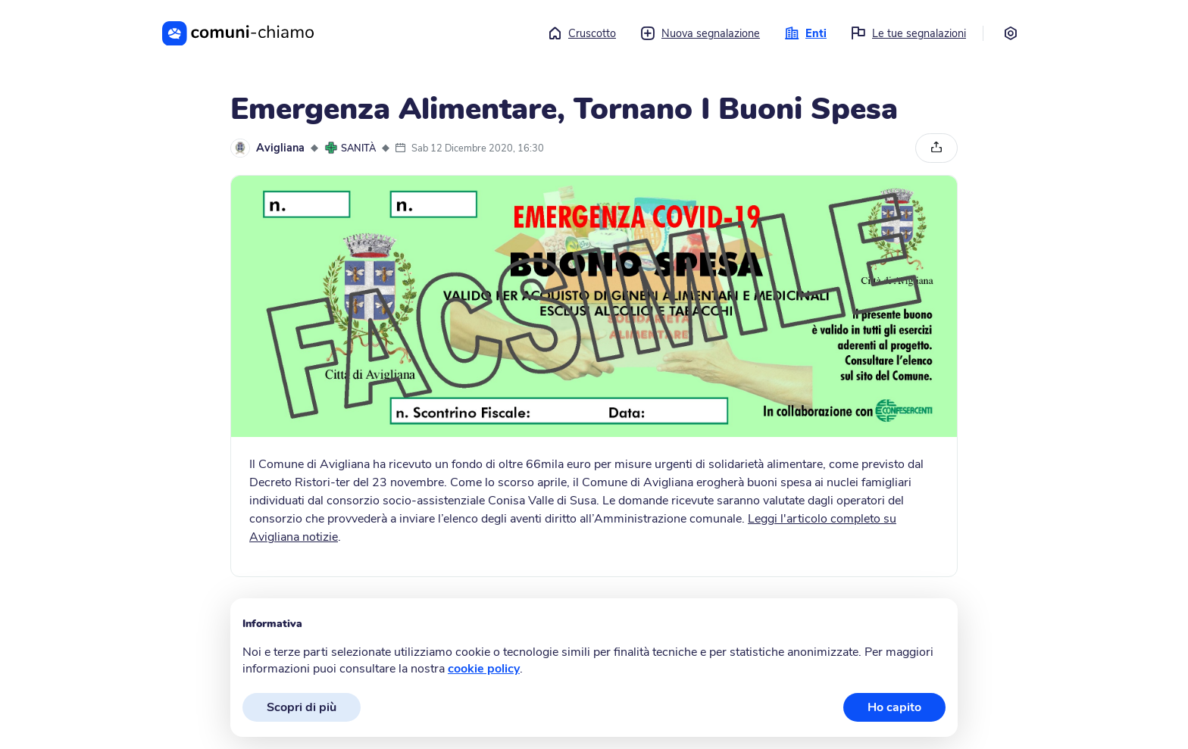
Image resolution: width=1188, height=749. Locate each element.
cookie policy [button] (484, 668)
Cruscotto (581, 33)
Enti (805, 33)
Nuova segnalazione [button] (700, 33)
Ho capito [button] (894, 707)
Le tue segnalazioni (908, 33)
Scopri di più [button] (301, 707)
